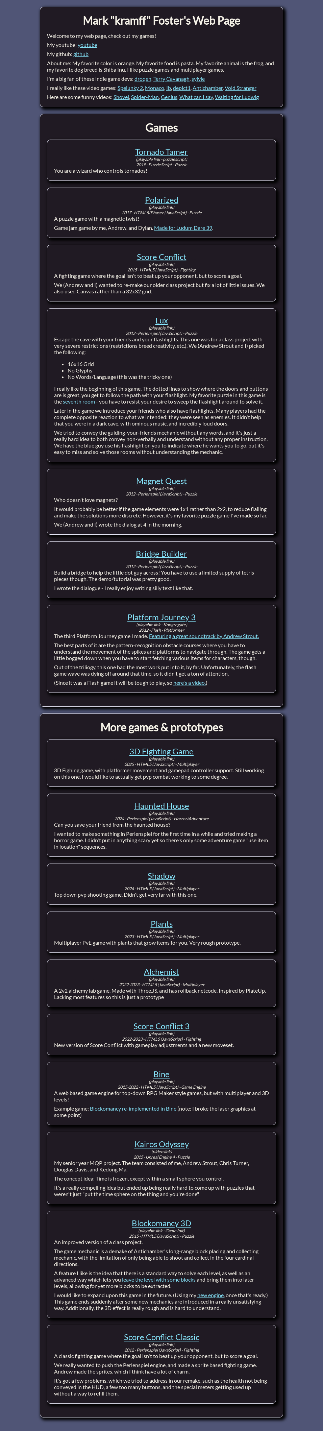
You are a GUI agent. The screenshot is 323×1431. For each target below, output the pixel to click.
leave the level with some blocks (159, 1279)
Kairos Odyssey (161, 1144)
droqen (142, 78)
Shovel (121, 97)
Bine (161, 1074)
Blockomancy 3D (161, 1223)
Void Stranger (240, 87)
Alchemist (161, 971)
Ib (168, 87)
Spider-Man (145, 97)
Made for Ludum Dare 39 (183, 227)
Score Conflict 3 (161, 1026)
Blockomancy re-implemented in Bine (133, 1108)
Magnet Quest (161, 481)
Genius (169, 97)
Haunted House (161, 805)
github (81, 54)
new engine (210, 1295)
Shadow (161, 875)
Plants (162, 923)
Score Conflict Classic (161, 1337)
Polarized (161, 199)
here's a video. (189, 682)
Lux (161, 320)
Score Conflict (162, 257)
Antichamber (208, 87)
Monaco (154, 87)
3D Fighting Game (161, 751)
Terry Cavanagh (171, 78)
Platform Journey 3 (161, 617)
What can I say (196, 97)
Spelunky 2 (130, 87)
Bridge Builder (161, 553)
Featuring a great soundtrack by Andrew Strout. (204, 636)
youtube (87, 45)
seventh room (79, 401)
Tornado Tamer (161, 151)
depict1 (182, 87)
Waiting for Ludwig (237, 97)
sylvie (198, 78)
